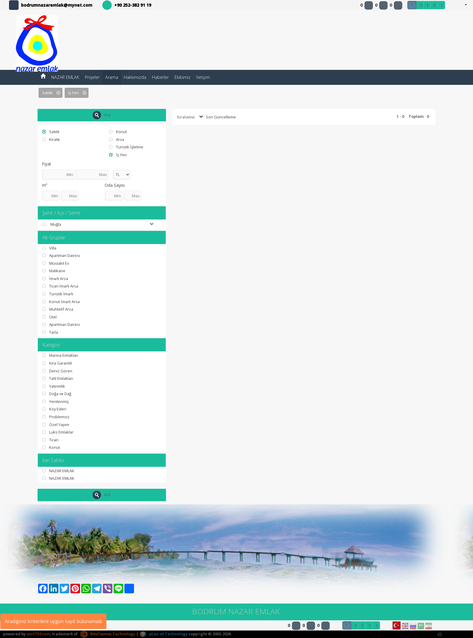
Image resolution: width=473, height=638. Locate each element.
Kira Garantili (57, 363)
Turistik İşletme (126, 147)
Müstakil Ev (56, 263)
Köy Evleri (54, 409)
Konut (118, 131)
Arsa (116, 139)
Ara (102, 115)
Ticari (50, 440)
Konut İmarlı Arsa (61, 301)
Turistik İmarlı (57, 294)
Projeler (92, 77)
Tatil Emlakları (58, 378)
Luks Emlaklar (58, 432)
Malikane (54, 271)
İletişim (203, 77)
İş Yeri (118, 154)
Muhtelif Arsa (57, 309)
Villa (49, 248)
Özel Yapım (56, 424)
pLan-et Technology (163, 634)
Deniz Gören (57, 371)
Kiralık (51, 139)
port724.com (38, 634)
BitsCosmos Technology (107, 634)
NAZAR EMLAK (65, 77)
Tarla (50, 332)
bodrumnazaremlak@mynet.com (56, 5)
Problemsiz (56, 416)
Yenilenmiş (55, 401)
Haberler (160, 77)
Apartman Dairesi (61, 255)
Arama (111, 77)
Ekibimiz (182, 77)
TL (421, 5)
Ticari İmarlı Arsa (60, 286)
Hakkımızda (135, 77)
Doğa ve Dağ (57, 394)
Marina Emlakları (60, 355)
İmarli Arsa (55, 278)
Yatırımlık (53, 386)
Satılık (51, 131)
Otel (49, 317)
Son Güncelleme (217, 117)
